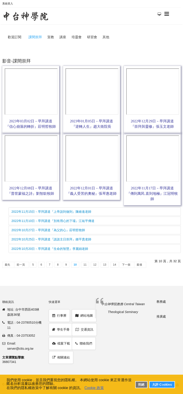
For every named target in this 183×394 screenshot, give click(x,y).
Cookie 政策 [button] (94, 388)
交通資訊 (84, 329)
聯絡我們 (83, 343)
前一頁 (21, 264)
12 (94, 264)
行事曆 (59, 315)
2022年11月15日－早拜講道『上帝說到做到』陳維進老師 (51, 211)
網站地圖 (84, 315)
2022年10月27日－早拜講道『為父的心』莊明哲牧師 (48, 230)
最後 (139, 264)
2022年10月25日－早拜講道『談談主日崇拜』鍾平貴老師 (51, 239)
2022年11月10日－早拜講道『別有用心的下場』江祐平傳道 (52, 221)
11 (85, 264)
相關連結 (61, 357)
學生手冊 (61, 329)
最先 (7, 264)
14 (114, 264)
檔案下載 (61, 343)
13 (104, 264)
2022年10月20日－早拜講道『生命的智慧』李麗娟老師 (49, 249)
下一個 (126, 264)
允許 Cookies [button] (162, 384)
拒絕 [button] (141, 384)
